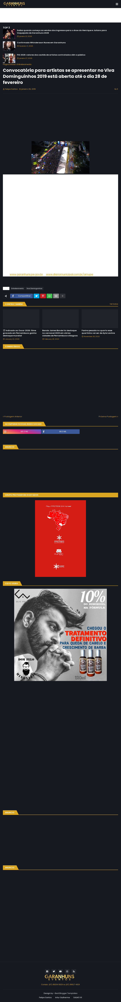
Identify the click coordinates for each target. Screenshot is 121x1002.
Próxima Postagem (108, 416)
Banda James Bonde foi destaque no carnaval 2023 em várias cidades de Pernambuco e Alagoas (60, 333)
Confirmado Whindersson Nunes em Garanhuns (41, 42)
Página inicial (9, 64)
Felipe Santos (45, 997)
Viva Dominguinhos (34, 288)
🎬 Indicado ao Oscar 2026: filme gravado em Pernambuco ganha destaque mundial (19, 333)
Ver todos (114, 304)
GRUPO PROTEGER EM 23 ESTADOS (21, 495)
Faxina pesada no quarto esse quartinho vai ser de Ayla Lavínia (98, 331)
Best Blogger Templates (66, 993)
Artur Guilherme (62, 997)
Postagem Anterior (13, 416)
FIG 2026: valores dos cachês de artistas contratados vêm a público (51, 55)
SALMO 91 (77, 997)
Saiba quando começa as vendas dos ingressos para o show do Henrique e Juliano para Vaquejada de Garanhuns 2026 (62, 31)
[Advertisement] (60, 15)
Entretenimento (24, 64)
